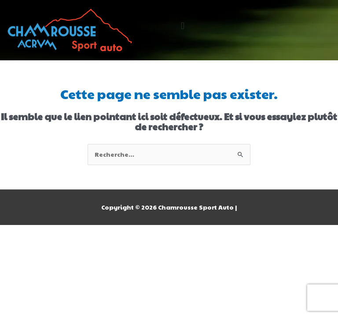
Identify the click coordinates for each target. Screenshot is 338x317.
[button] (182, 25)
